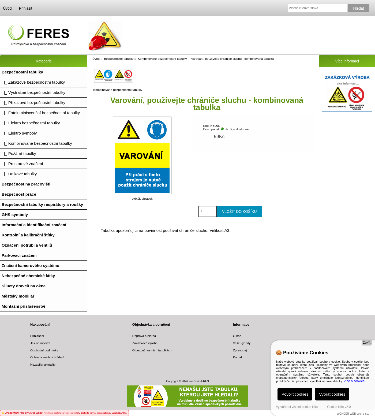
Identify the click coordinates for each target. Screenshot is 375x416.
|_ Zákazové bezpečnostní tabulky (33, 82)
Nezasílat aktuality (42, 364)
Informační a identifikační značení (34, 224)
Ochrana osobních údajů (47, 357)
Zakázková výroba (145, 343)
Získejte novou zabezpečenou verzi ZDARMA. (104, 413)
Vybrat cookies (332, 394)
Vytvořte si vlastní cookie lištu (297, 407)
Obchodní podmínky (44, 350)
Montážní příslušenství (23, 306)
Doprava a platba (144, 335)
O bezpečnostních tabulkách (151, 350)
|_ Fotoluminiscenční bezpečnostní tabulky (41, 112)
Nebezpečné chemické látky (28, 275)
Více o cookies (354, 381)
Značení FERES (199, 381)
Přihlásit (25, 8)
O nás (237, 335)
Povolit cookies (295, 394)
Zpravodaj (240, 350)
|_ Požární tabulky (19, 153)
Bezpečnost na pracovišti (26, 184)
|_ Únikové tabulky (19, 174)
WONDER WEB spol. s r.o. (353, 413)
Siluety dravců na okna (24, 286)
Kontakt (238, 357)
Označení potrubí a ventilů (27, 245)
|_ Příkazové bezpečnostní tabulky (33, 102)
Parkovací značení (19, 255)
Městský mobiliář (18, 296)
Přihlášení (37, 335)
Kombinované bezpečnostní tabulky (162, 58)
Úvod (7, 8)
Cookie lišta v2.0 (339, 407)
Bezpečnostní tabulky (118, 58)
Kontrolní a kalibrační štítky (28, 235)
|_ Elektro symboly (19, 133)
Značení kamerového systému (30, 265)
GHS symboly (15, 214)
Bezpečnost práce (19, 194)
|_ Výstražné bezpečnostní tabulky (33, 92)
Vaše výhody (242, 343)
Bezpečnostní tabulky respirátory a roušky (42, 204)
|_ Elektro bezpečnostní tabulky (31, 123)
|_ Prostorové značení (22, 163)
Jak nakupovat (40, 343)
